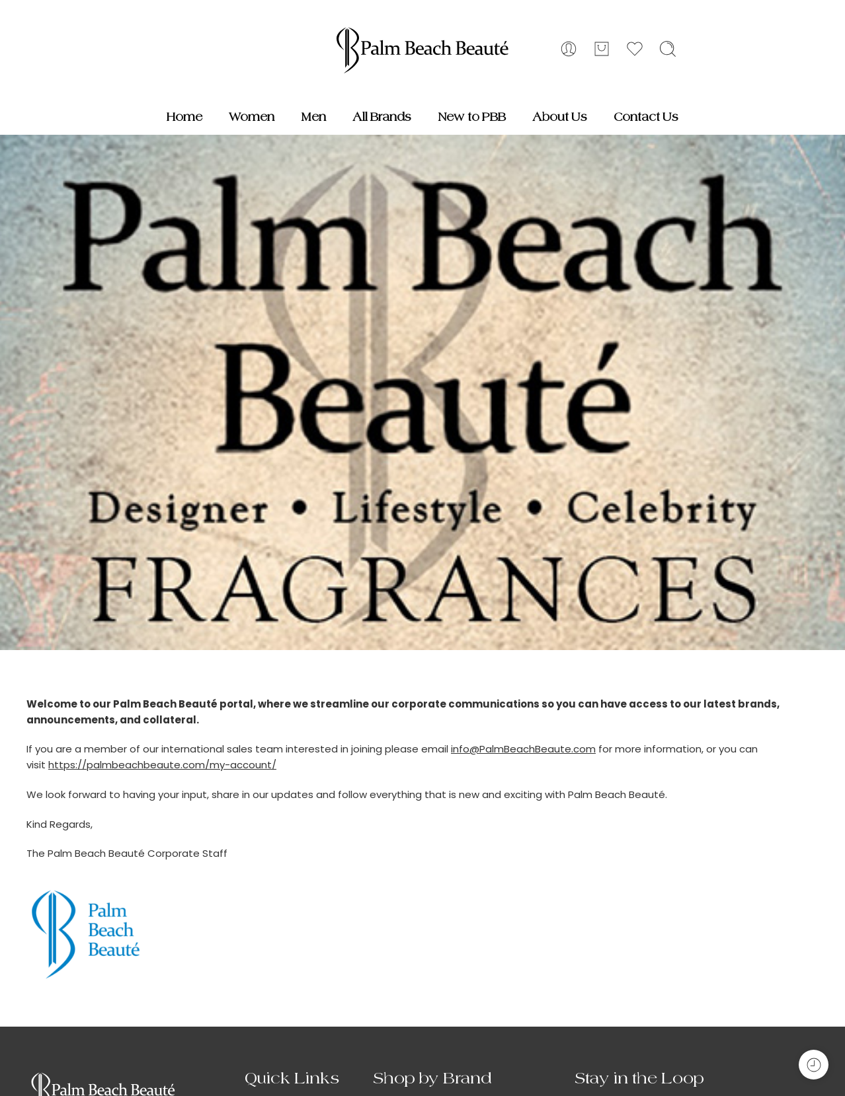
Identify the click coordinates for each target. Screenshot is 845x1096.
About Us (559, 117)
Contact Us (646, 117)
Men (313, 117)
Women (251, 117)
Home (184, 117)
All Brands (381, 117)
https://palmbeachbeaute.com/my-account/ (162, 765)
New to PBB (472, 117)
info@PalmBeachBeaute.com (523, 749)
